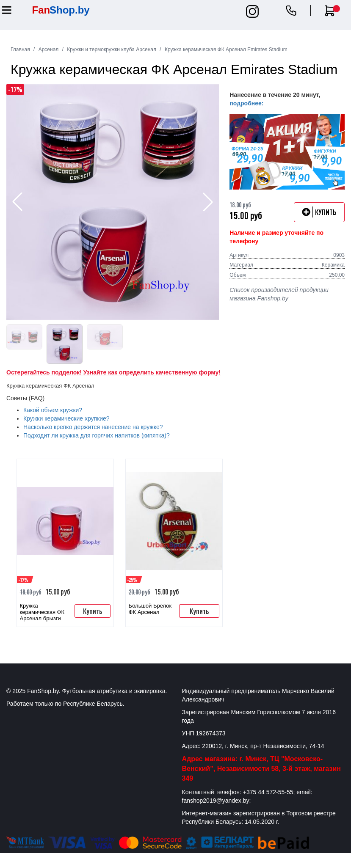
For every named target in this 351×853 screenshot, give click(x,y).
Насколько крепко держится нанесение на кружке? (93, 427)
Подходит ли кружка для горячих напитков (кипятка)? (96, 435)
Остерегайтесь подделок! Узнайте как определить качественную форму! (113, 372)
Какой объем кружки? (52, 410)
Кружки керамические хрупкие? (66, 418)
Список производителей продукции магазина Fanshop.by (278, 294)
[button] (208, 202)
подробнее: (246, 103)
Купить (92, 611)
